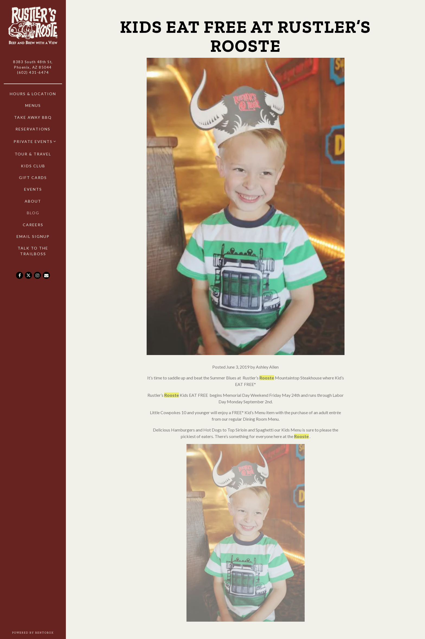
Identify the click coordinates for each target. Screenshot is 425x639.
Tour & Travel (33, 154)
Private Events (33, 141)
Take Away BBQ (33, 117)
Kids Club (33, 166)
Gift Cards (33, 177)
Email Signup (33, 236)
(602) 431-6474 (33, 72)
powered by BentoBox (39, 632)
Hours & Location (33, 93)
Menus (33, 105)
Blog (33, 212)
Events (33, 189)
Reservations (32, 129)
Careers (34, 224)
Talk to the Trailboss (33, 251)
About (33, 201)
